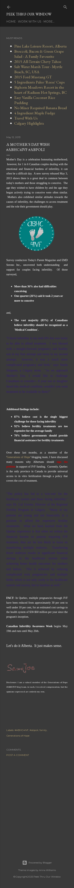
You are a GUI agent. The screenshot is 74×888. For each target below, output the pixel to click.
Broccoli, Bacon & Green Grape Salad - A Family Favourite (39, 54)
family (43, 730)
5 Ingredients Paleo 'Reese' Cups (39, 82)
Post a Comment (17, 755)
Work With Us (29, 21)
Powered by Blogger (37, 862)
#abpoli (34, 730)
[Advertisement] (37, 803)
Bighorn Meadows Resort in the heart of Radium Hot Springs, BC (40, 90)
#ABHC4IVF (21, 730)
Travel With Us (26, 118)
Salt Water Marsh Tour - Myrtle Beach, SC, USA (38, 69)
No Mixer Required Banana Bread (40, 107)
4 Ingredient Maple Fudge (34, 112)
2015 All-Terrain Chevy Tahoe (37, 61)
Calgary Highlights (29, 123)
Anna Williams (47, 870)
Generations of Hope (18, 457)
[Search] (65, 6)
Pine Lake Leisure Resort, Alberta (40, 46)
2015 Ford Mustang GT (33, 77)
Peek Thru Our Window (28, 14)
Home (11, 21)
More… (48, 21)
